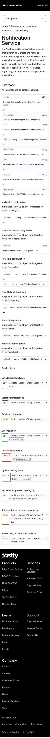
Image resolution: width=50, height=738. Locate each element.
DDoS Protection (10, 577)
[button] (46, 385)
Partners (6, 688)
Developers (8, 629)
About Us (7, 667)
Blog (4, 643)
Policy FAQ (28, 733)
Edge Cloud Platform (12, 570)
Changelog (21, 725)
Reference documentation (24, 26)
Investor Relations (11, 702)
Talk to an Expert (35, 593)
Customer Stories (11, 681)
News (5, 695)
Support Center (34, 622)
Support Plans (34, 586)
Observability (21, 30)
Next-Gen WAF (9, 584)
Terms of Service (10, 733)
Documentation (10, 622)
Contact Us (32, 636)
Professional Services (33, 571)
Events (5, 650)
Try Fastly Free (9, 598)
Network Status (34, 629)
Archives (6, 725)
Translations (37, 725)
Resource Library (10, 636)
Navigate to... (12, 18)
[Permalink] (1, 378)
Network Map (9, 604)
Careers (6, 674)
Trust (4, 709)
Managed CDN (34, 579)
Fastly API (6, 30)
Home (5, 26)
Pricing (5, 591)
